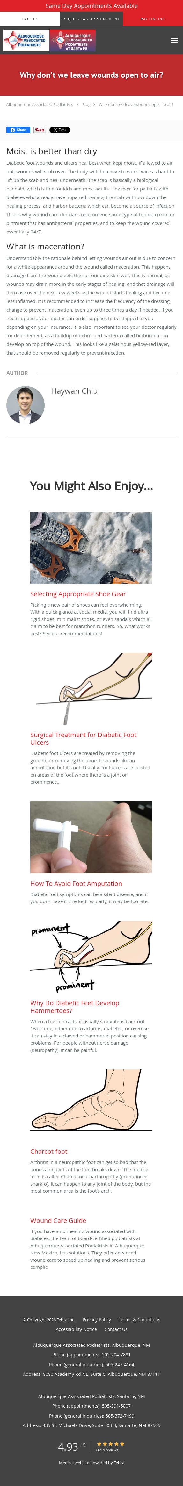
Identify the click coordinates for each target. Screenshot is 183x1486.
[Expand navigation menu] (174, 41)
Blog (86, 104)
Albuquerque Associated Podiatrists (39, 104)
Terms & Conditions (139, 1320)
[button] (91, 19)
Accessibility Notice (76, 1329)
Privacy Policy (97, 1320)
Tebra (119, 1463)
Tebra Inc (65, 1320)
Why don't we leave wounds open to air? (136, 104)
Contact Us (116, 1329)
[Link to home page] (66, 40)
